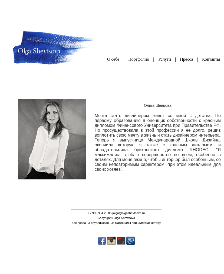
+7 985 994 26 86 (99, 213)
